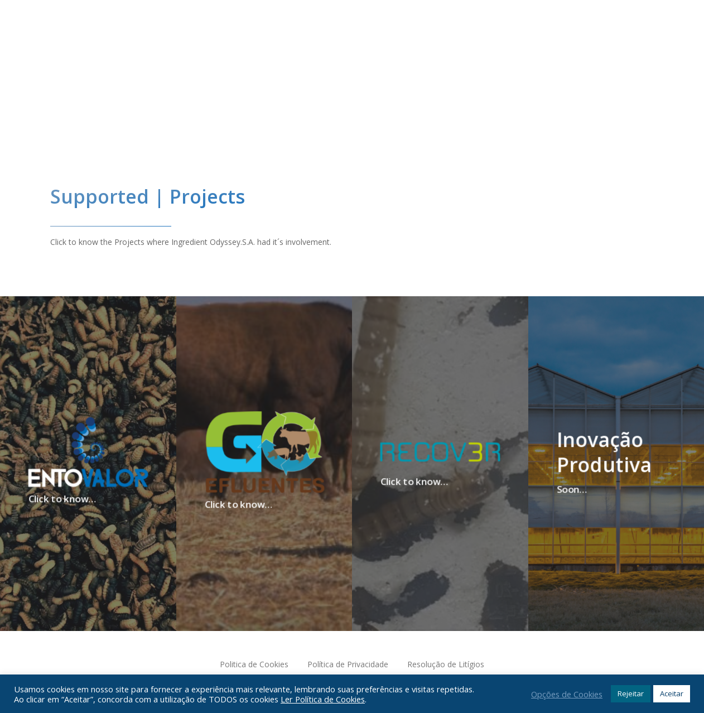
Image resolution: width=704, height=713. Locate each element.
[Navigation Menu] (632, 66)
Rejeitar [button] (631, 693)
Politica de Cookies (254, 664)
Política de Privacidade (347, 664)
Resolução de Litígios (445, 664)
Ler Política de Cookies (323, 699)
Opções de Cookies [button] (566, 694)
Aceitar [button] (671, 693)
